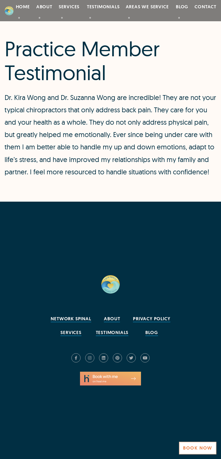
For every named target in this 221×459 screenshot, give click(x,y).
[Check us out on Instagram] (89, 357)
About (44, 7)
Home (23, 7)
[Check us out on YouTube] (145, 357)
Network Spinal (71, 319)
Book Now (197, 448)
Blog (182, 7)
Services (69, 7)
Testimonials (103, 7)
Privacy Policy (151, 319)
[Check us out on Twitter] (131, 357)
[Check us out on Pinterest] (117, 357)
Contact (205, 7)
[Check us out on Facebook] (76, 357)
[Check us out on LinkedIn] (103, 357)
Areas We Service (147, 7)
